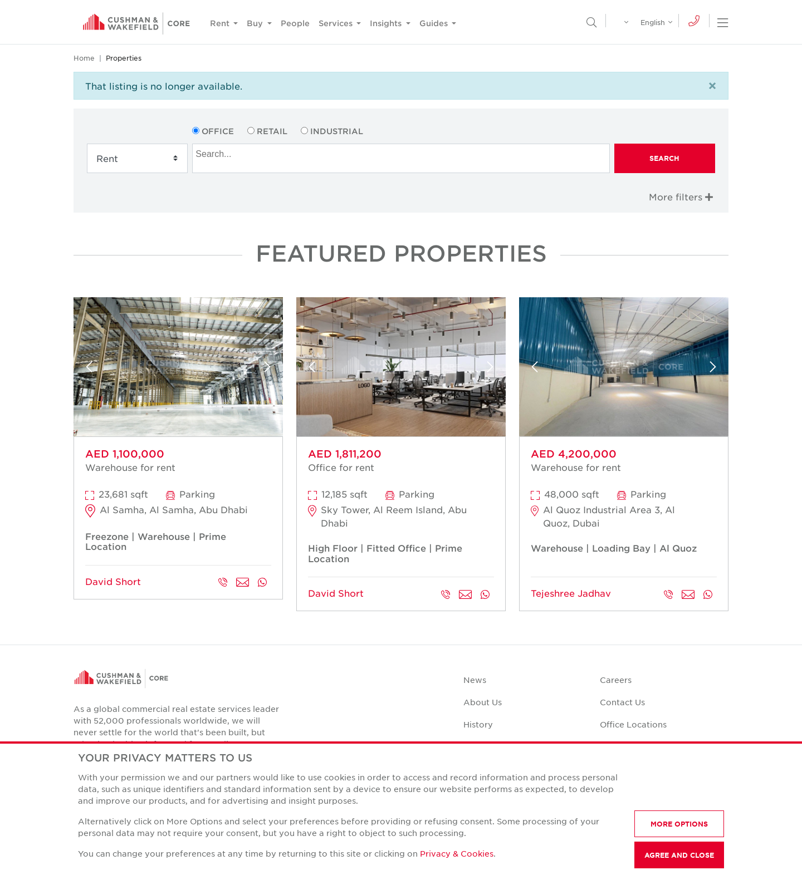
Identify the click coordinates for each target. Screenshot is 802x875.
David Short (113, 581)
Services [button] (337, 23)
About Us (482, 702)
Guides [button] (434, 23)
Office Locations (633, 724)
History (478, 724)
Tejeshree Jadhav (571, 592)
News (474, 680)
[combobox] (400, 158)
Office (218, 131)
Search (664, 158)
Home (84, 57)
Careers (616, 680)
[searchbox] (402, 153)
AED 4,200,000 (574, 454)
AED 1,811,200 (345, 454)
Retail (272, 131)
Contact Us (622, 702)
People (295, 23)
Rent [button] (221, 23)
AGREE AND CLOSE (679, 855)
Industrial (336, 131)
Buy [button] (256, 23)
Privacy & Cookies (456, 853)
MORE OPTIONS (679, 823)
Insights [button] (387, 23)
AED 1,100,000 (124, 454)
